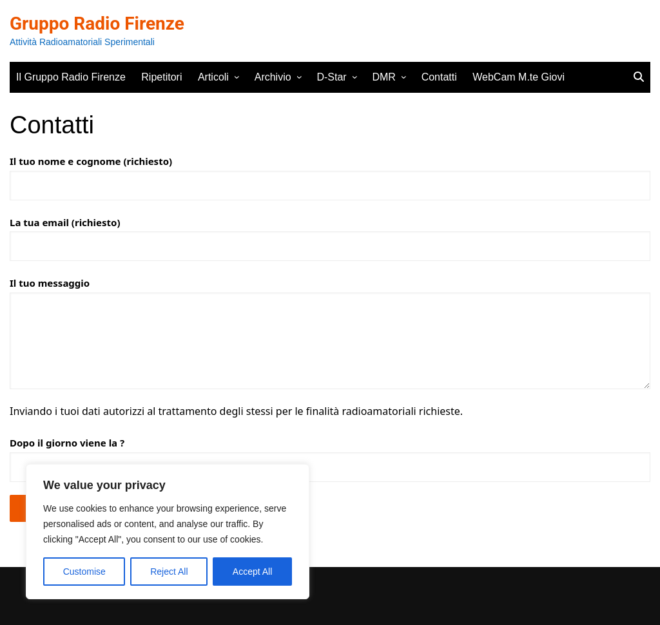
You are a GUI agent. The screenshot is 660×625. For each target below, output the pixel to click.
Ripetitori (161, 77)
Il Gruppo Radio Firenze (71, 77)
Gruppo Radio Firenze (97, 23)
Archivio (273, 77)
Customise (84, 571)
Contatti (439, 77)
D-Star (331, 77)
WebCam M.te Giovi (518, 77)
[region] (167, 531)
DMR (383, 77)
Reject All (169, 571)
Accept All (252, 571)
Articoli (213, 77)
